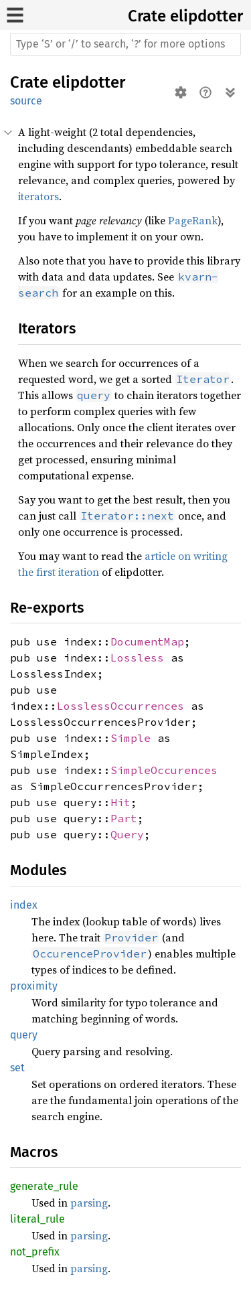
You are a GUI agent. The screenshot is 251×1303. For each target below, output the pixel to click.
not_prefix (35, 1251)
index (23, 905)
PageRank (193, 220)
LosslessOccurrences (120, 705)
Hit (120, 802)
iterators (38, 196)
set (17, 1067)
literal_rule (37, 1219)
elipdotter (206, 16)
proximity (34, 986)
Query (127, 834)
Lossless (137, 657)
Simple (130, 738)
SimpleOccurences (164, 770)
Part (123, 818)
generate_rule (44, 1186)
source (26, 100)
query (23, 1034)
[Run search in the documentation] (125, 44)
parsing (89, 1202)
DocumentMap (147, 641)
